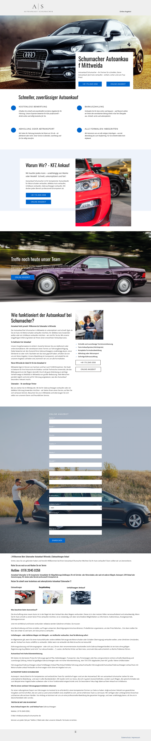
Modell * (52, 461)
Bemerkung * (54, 513)
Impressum (135, 737)
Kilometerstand (55, 487)
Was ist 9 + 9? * (54, 529)
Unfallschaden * (55, 504)
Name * (52, 418)
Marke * (52, 452)
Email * (51, 426)
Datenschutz (126, 737)
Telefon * (52, 444)
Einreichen (57, 540)
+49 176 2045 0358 (90, 84)
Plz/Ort (51, 435)
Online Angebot (125, 11)
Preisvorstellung (55, 478)
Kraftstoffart (53, 496)
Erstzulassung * (55, 470)
